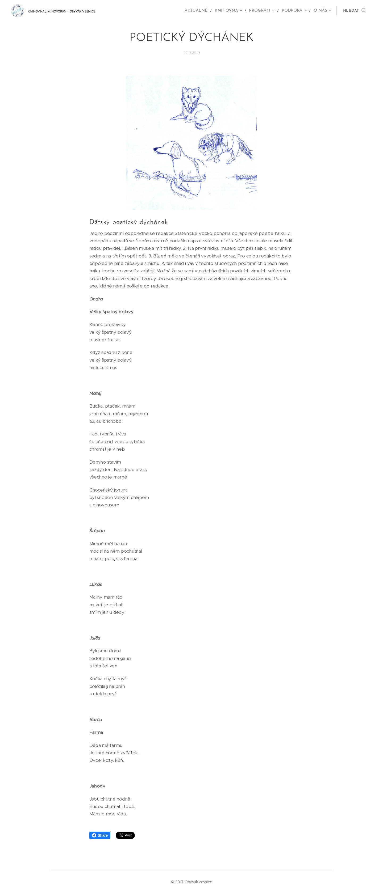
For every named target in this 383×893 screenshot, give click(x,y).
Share (100, 835)
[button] (354, 11)
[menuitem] (200, 11)
